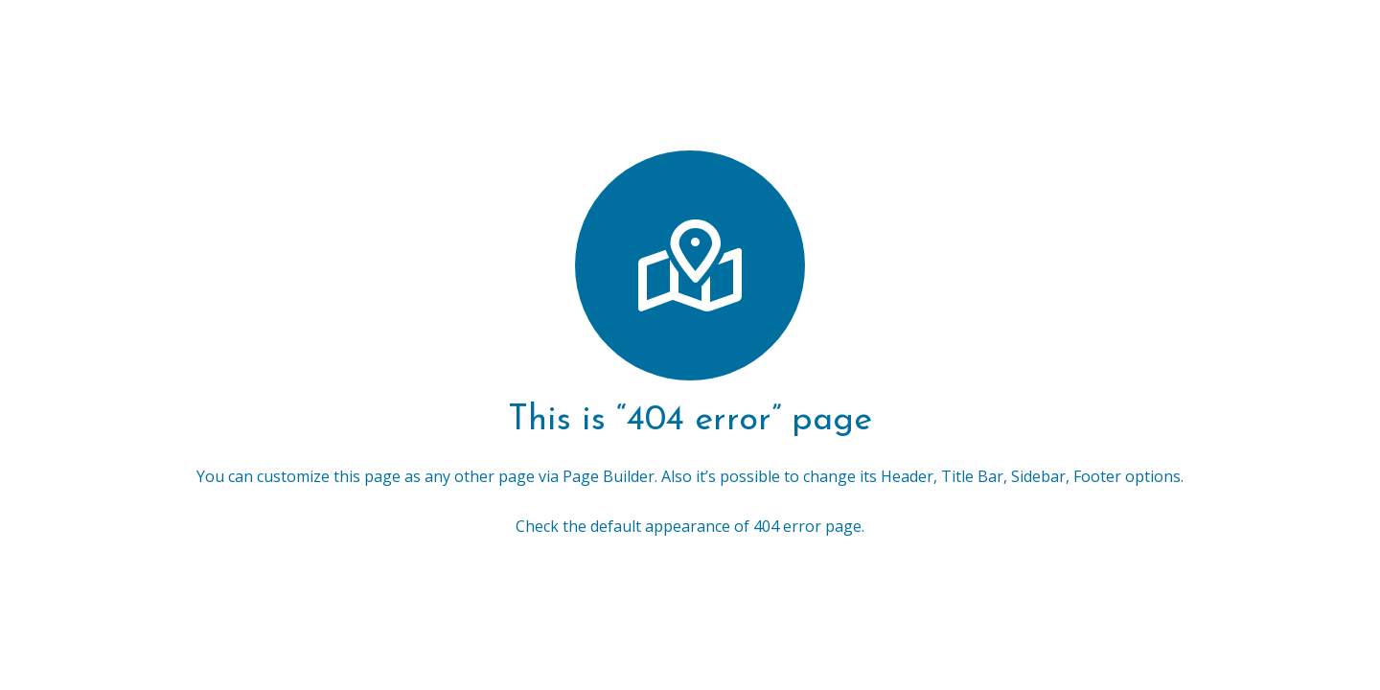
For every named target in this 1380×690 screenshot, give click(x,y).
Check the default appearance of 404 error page (689, 526)
